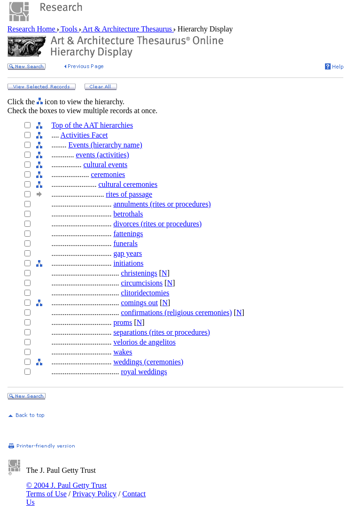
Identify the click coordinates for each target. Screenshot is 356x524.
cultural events (105, 165)
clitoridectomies (145, 293)
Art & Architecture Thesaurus (127, 29)
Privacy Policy (94, 494)
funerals (125, 243)
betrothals (128, 214)
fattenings (128, 234)
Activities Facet (84, 135)
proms (122, 322)
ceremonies (108, 174)
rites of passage (129, 194)
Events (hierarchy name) (105, 145)
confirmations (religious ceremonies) (176, 312)
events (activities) (102, 155)
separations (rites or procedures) (161, 332)
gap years (127, 253)
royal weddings (144, 372)
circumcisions (142, 283)
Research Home (32, 29)
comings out (139, 303)
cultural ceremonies (127, 184)
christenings (139, 273)
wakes (122, 352)
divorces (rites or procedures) (157, 224)
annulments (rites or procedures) (161, 204)
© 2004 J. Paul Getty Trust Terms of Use (66, 489)
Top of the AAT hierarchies (92, 125)
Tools (69, 29)
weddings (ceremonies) (148, 362)
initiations (128, 263)
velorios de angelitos (144, 342)
